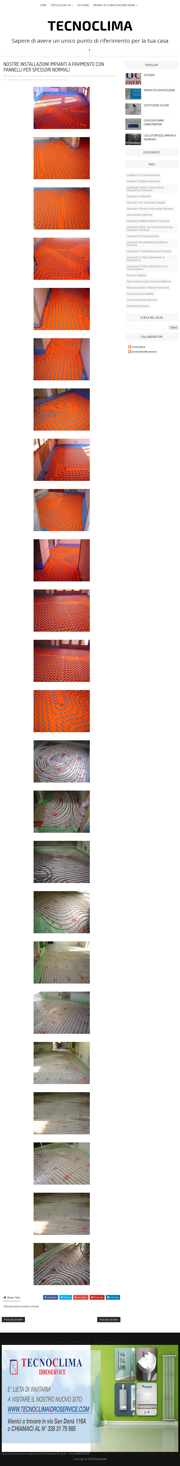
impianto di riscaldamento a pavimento (146, 258)
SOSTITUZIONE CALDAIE (156, 105)
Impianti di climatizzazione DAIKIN (114, 5)
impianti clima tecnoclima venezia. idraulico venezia (150, 228)
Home (43, 5)
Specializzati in (60, 5)
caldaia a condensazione (30, 76)
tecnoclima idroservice (142, 300)
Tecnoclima (138, 347)
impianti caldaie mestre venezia (148, 221)
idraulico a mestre (139, 196)
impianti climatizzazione (90, 76)
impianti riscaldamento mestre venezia (147, 243)
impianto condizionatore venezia (149, 251)
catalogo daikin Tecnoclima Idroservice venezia (145, 188)
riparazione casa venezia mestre (149, 281)
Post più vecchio (108, 1319)
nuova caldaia (136, 275)
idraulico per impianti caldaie (61, 76)
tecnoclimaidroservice (144, 351)
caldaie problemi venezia (143, 181)
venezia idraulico (138, 306)
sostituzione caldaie (140, 294)
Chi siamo (83, 5)
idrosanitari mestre (139, 215)
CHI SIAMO (149, 75)
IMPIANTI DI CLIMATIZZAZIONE (159, 90)
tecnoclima (90, 25)
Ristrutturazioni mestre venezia (51, 79)
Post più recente (13, 1319)
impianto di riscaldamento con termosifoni (147, 267)
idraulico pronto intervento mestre (150, 209)
